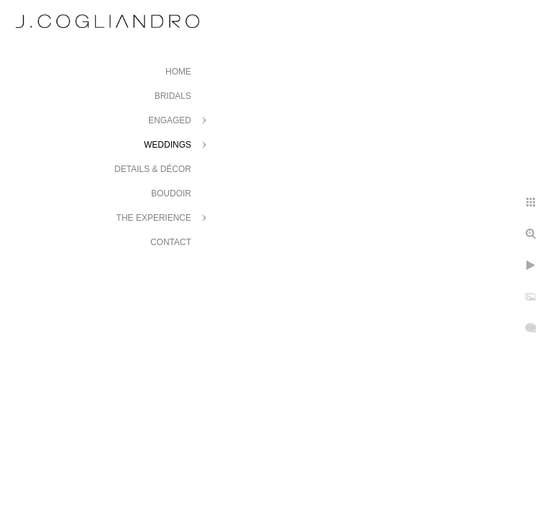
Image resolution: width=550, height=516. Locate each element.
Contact (170, 242)
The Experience (153, 218)
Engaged (169, 120)
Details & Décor (153, 169)
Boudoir (171, 193)
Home (178, 72)
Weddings (167, 145)
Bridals (173, 96)
